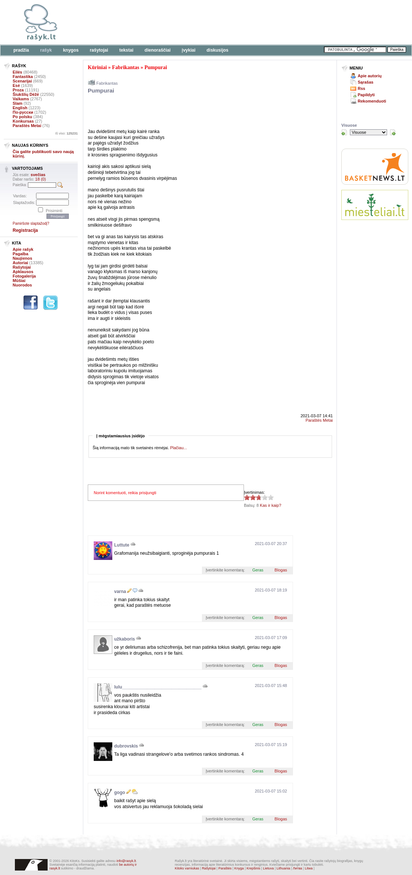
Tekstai (126, 50)
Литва (297, 868)
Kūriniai (97, 67)
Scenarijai (22, 81)
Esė (16, 85)
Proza (18, 90)
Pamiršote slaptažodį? (31, 223)
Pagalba (20, 254)
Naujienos (22, 258)
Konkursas (23, 121)
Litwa (309, 868)
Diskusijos (218, 50)
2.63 (247, 497)
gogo (119, 792)
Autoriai (20, 262)
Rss (361, 88)
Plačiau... (178, 447)
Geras (257, 570)
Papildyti (366, 95)
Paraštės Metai (27, 125)
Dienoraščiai (158, 50)
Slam (17, 103)
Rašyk (46, 50)
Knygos (70, 50)
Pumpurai (155, 67)
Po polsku (22, 116)
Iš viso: (66, 133)
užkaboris (124, 639)
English (20, 108)
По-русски (23, 112)
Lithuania (283, 868)
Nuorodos (22, 285)
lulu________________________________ (158, 687)
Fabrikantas (125, 67)
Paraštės (225, 868)
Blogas (280, 570)
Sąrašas (365, 82)
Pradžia (21, 50)
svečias (37, 174)
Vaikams (21, 99)
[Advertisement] (228, 22)
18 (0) (40, 179)
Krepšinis (253, 868)
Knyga (239, 868)
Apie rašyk (23, 249)
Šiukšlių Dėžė (26, 94)
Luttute (121, 545)
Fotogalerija (24, 276)
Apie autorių (370, 76)
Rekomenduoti (372, 101)
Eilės (17, 72)
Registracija (25, 230)
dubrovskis (126, 746)
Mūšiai (19, 280)
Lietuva (268, 868)
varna (120, 591)
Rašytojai (99, 50)
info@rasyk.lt (126, 861)
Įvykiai (189, 50)
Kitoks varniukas (187, 868)
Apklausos (23, 271)
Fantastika (23, 76)
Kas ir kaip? (270, 505)
